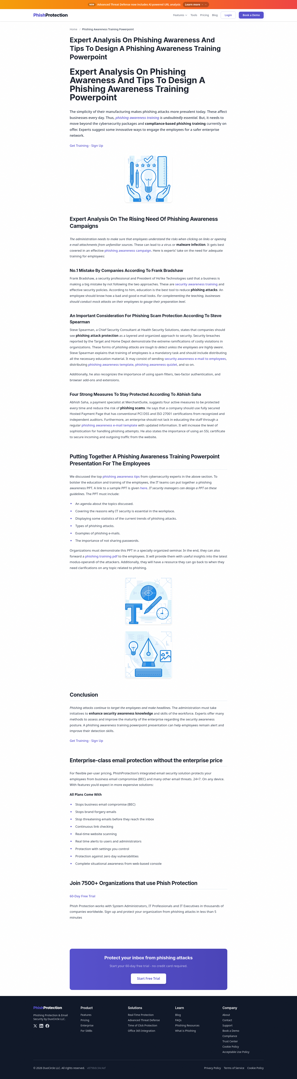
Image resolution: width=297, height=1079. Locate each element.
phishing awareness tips (121, 476)
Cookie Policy (230, 1046)
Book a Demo (251, 15)
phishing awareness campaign (127, 250)
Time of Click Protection (142, 1025)
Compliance (229, 1036)
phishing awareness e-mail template (109, 425)
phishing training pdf (101, 556)
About (226, 1015)
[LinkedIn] (41, 1026)
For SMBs (86, 1030)
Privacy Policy (212, 1068)
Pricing (204, 15)
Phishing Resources (187, 1025)
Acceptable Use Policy (235, 1052)
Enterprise (87, 1025)
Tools (194, 15)
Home (73, 29)
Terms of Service (234, 1068)
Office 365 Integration (141, 1030)
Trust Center (230, 1041)
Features (180, 15)
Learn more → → (196, 4)
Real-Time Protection (141, 1015)
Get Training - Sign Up (86, 145)
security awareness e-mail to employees (195, 358)
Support (227, 1025)
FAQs (178, 1020)
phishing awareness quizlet (156, 364)
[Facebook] (47, 1026)
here (143, 488)
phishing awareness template (111, 364)
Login (228, 15)
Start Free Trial (148, 978)
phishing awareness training (137, 117)
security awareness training (196, 284)
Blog (215, 15)
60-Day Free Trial (82, 896)
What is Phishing (185, 1030)
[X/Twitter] (35, 1026)
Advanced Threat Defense (144, 1020)
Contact (227, 1020)
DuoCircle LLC (56, 1019)
